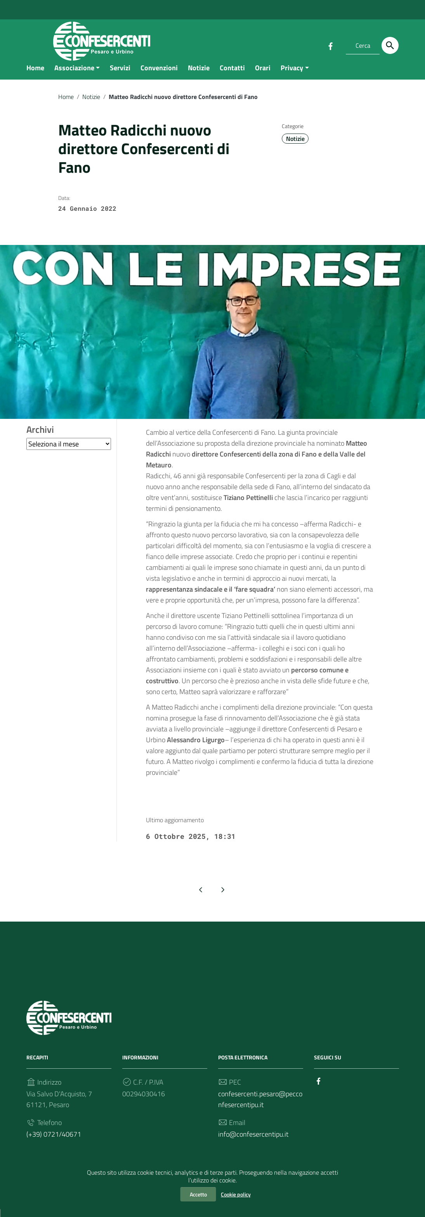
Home (35, 75)
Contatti (232, 75)
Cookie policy (236, 1194)
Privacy (292, 75)
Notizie (199, 75)
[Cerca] (390, 45)
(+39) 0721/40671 (53, 1141)
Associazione (74, 75)
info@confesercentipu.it (253, 1141)
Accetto (198, 1194)
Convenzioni (159, 75)
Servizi (120, 75)
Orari (263, 75)
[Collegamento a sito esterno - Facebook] (330, 45)
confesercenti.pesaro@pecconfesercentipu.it (260, 1106)
